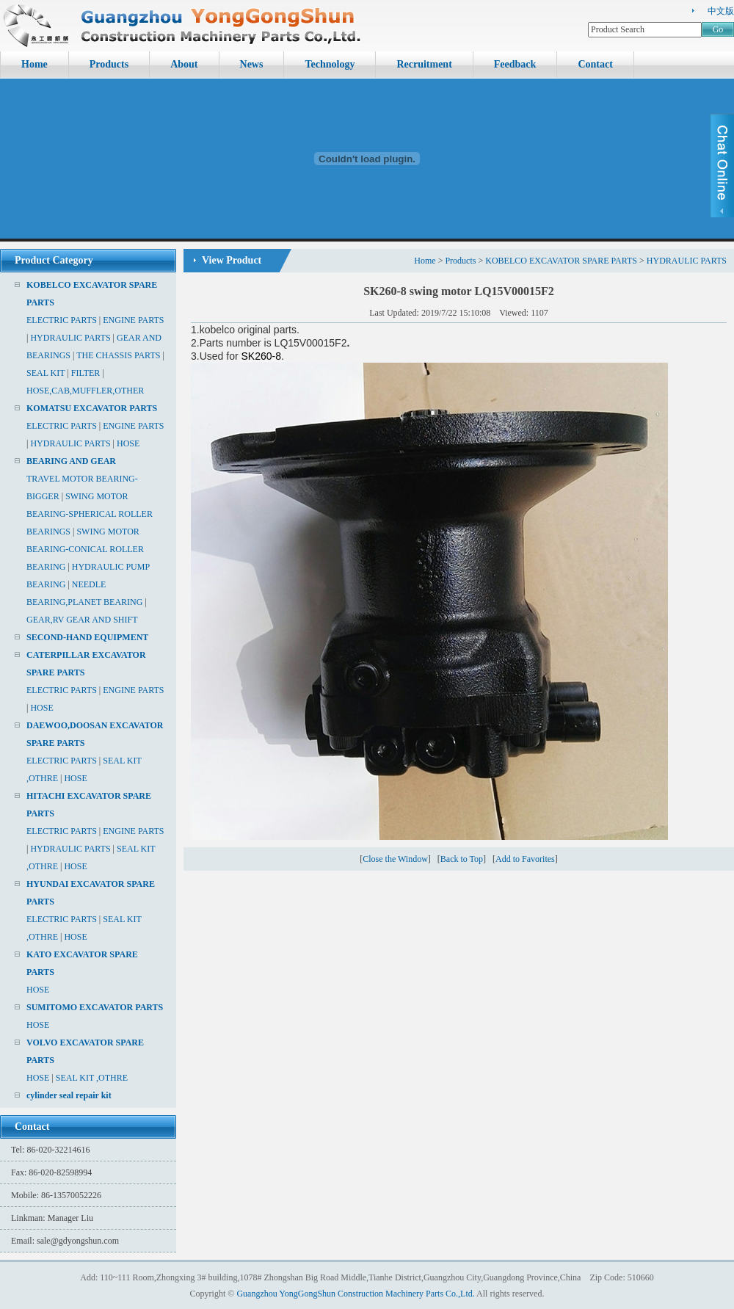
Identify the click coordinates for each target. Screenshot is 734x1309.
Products (109, 64)
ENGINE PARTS (133, 320)
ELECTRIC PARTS (61, 320)
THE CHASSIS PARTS (118, 355)
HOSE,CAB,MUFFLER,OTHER (85, 390)
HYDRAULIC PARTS (70, 338)
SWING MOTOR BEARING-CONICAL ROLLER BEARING (85, 549)
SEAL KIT (45, 373)
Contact (595, 64)
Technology (330, 64)
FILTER (86, 373)
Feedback (515, 64)
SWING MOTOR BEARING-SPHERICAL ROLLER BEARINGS (89, 514)
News (252, 64)
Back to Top (461, 859)
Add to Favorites (525, 859)
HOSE (128, 443)
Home (34, 64)
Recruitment (423, 64)
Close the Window (395, 859)
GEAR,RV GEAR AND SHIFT (82, 619)
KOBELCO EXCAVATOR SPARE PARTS (561, 260)
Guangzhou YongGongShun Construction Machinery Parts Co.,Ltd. (355, 1293)
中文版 (721, 11)
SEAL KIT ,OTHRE (92, 1078)
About (183, 64)
